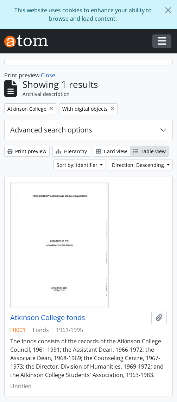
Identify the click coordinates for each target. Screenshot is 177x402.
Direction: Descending (138, 165)
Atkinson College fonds (47, 317)
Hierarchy (71, 151)
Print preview (26, 151)
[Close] (168, 10)
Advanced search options (51, 130)
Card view (111, 151)
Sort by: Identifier (78, 165)
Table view (149, 151)
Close (48, 75)
